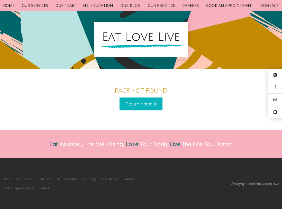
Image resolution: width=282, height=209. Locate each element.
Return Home (139, 104)
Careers (190, 5)
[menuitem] (7, 179)
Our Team (65, 5)
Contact (270, 5)
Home (9, 5)
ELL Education (98, 5)
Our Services (35, 5)
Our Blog (130, 5)
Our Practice (161, 5)
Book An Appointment (229, 5)
